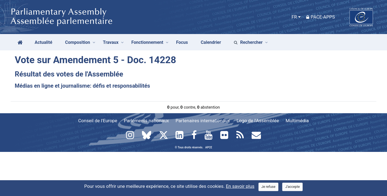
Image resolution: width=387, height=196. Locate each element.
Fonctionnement (147, 42)
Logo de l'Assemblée (258, 120)
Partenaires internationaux (202, 120)
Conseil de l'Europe (97, 120)
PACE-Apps (320, 17)
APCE (208, 147)
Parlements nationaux (146, 120)
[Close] (268, 187)
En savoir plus (240, 186)
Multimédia (297, 120)
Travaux (110, 42)
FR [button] (294, 17)
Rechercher (248, 42)
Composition (77, 42)
